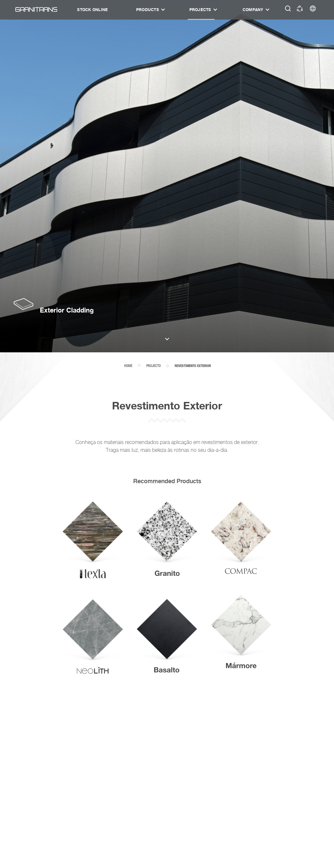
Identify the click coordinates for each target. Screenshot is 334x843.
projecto (153, 365)
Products (147, 9)
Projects (200, 9)
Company (253, 9)
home (128, 365)
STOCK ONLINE (92, 9)
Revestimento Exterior (193, 366)
